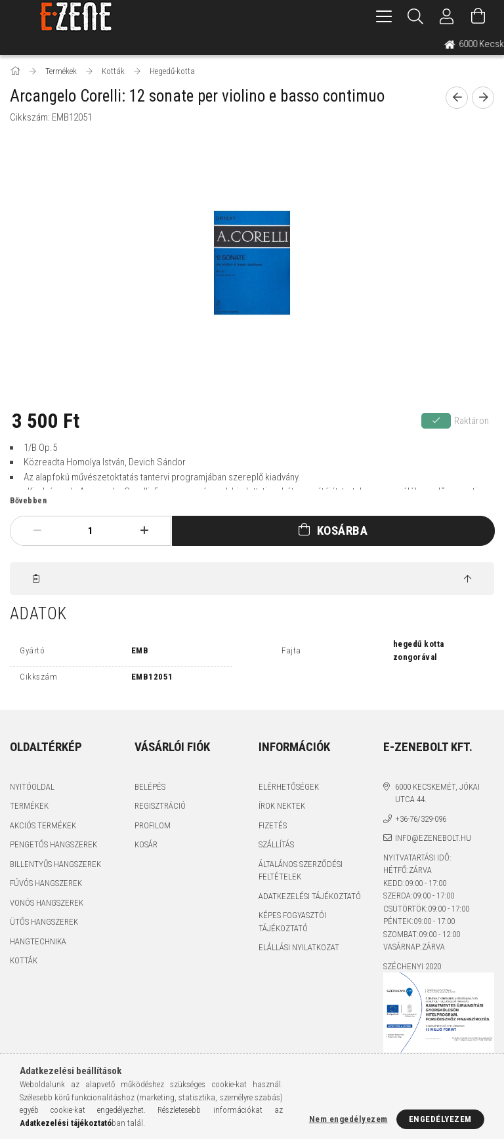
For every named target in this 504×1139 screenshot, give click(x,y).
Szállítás (276, 844)
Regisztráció (160, 806)
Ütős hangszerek (44, 922)
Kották (23, 960)
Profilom (153, 825)
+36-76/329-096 (420, 819)
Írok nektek (282, 806)
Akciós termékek (43, 825)
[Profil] (447, 16)
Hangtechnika (38, 941)
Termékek (29, 806)
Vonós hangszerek (46, 903)
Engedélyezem (440, 1119)
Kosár (146, 844)
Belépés (150, 787)
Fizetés (273, 825)
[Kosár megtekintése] (478, 16)
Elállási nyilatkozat (299, 947)
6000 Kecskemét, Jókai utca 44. (437, 793)
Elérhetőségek (289, 787)
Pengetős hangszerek (53, 844)
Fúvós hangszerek (46, 883)
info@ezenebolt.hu (433, 838)
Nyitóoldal (32, 787)
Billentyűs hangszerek (55, 864)
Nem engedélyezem (348, 1119)
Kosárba (342, 530)
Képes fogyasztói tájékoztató (292, 921)
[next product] (483, 98)
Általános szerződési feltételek (301, 870)
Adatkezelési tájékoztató (310, 896)
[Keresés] (415, 16)
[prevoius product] (457, 98)
